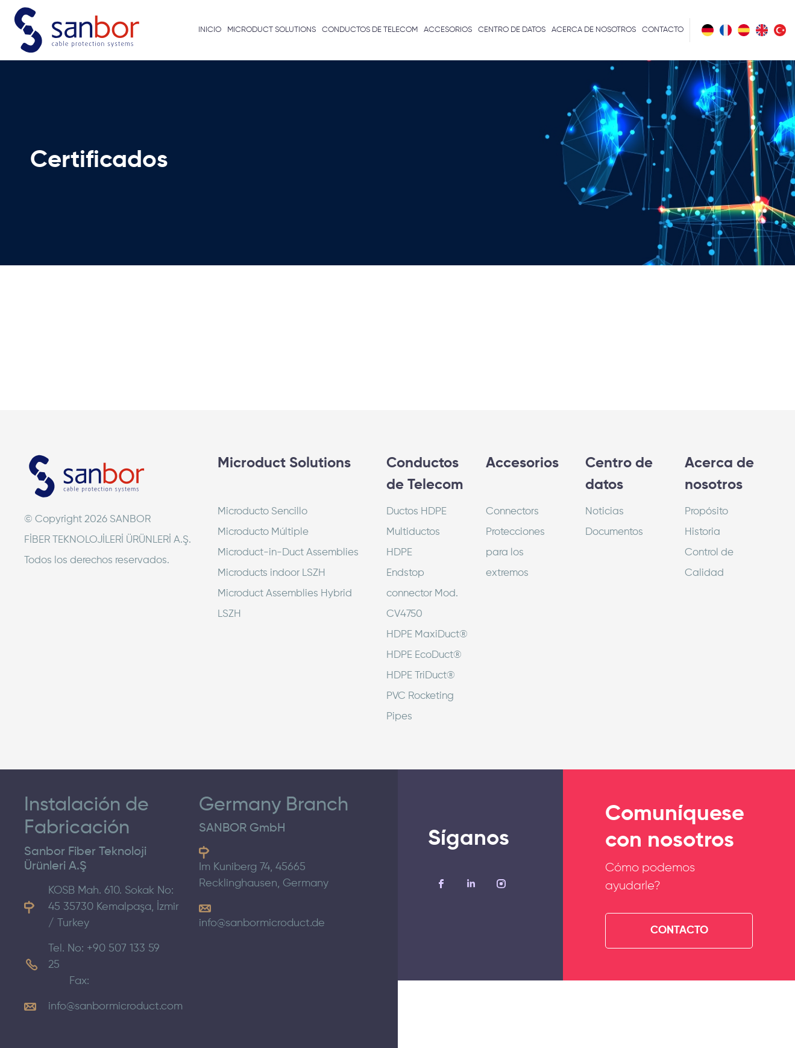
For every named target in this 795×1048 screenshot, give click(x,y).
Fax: (79, 981)
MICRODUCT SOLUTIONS (271, 30)
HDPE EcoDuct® (424, 655)
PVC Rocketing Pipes (420, 706)
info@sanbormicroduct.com (115, 1006)
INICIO (209, 30)
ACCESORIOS (448, 30)
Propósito (706, 512)
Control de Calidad (709, 563)
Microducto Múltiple (263, 532)
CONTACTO (662, 30)
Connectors (512, 512)
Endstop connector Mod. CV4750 (422, 593)
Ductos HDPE (416, 512)
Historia (702, 532)
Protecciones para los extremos (515, 552)
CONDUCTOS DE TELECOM (370, 30)
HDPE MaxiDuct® (427, 635)
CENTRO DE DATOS (511, 30)
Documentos (614, 532)
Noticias (604, 512)
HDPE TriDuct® (420, 676)
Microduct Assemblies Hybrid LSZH (285, 604)
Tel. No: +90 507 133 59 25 (104, 956)
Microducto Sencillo (262, 512)
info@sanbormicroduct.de (262, 923)
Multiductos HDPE (413, 542)
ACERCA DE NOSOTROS (593, 30)
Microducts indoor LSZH (271, 573)
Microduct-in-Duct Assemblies (288, 553)
